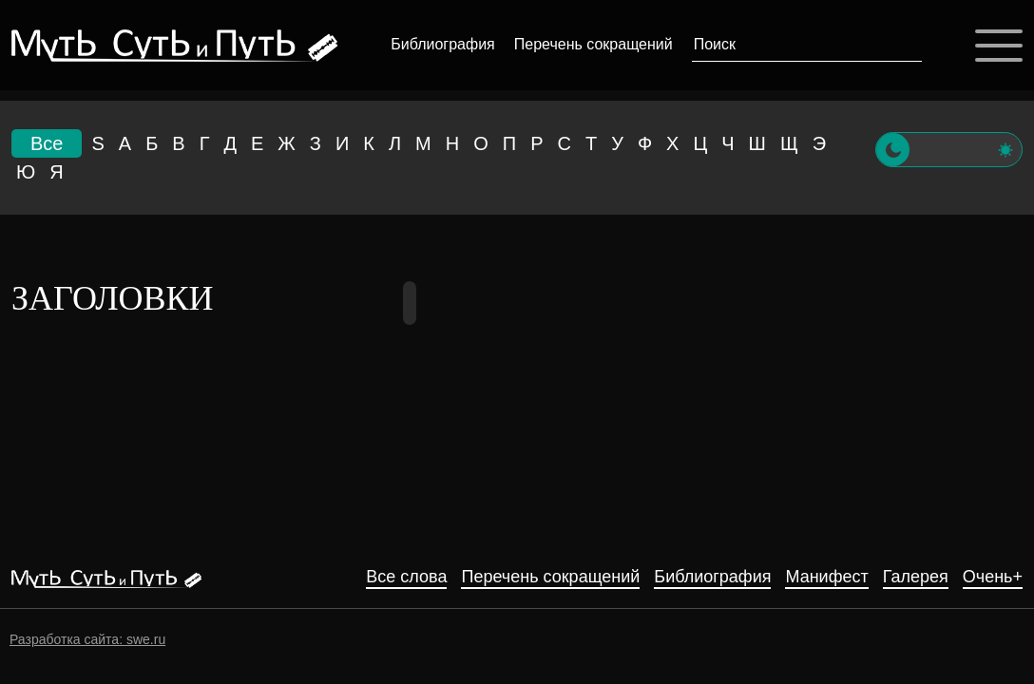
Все (46, 143)
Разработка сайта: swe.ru (87, 639)
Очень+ (993, 577)
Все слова (406, 577)
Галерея (915, 577)
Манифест (826, 577)
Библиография (442, 44)
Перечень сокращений (593, 44)
